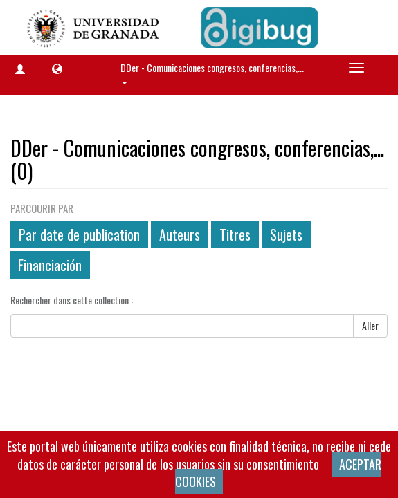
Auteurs (179, 234)
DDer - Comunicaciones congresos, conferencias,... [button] (213, 72)
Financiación (50, 265)
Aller (370, 325)
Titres (235, 234)
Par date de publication (79, 234)
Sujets (286, 234)
